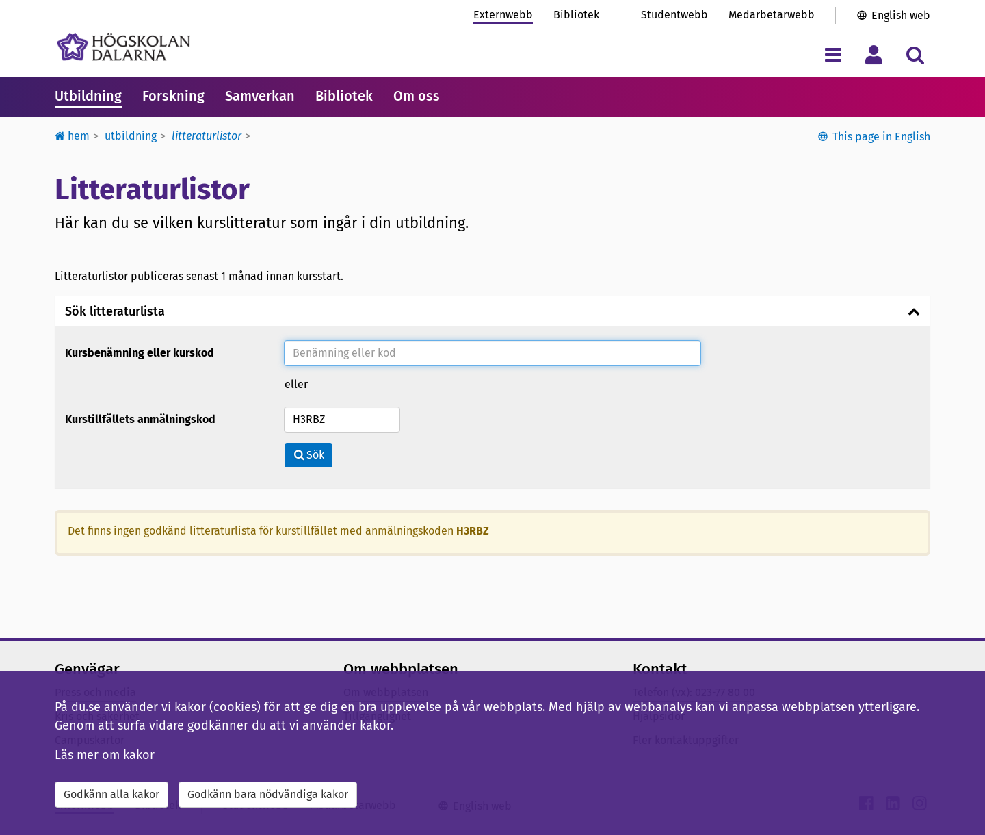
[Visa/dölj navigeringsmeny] (832, 54)
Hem (72, 135)
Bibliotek (576, 14)
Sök (309, 454)
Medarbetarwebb (771, 14)
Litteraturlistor (206, 135)
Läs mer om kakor (105, 754)
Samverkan (260, 96)
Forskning (173, 96)
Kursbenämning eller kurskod (139, 352)
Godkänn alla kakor (111, 794)
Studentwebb (674, 14)
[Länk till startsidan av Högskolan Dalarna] (123, 47)
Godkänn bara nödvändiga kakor (267, 794)
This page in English (881, 136)
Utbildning (88, 96)
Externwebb (503, 14)
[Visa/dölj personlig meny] (873, 54)
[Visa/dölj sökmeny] (914, 54)
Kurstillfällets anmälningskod (140, 419)
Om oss (416, 96)
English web (900, 15)
